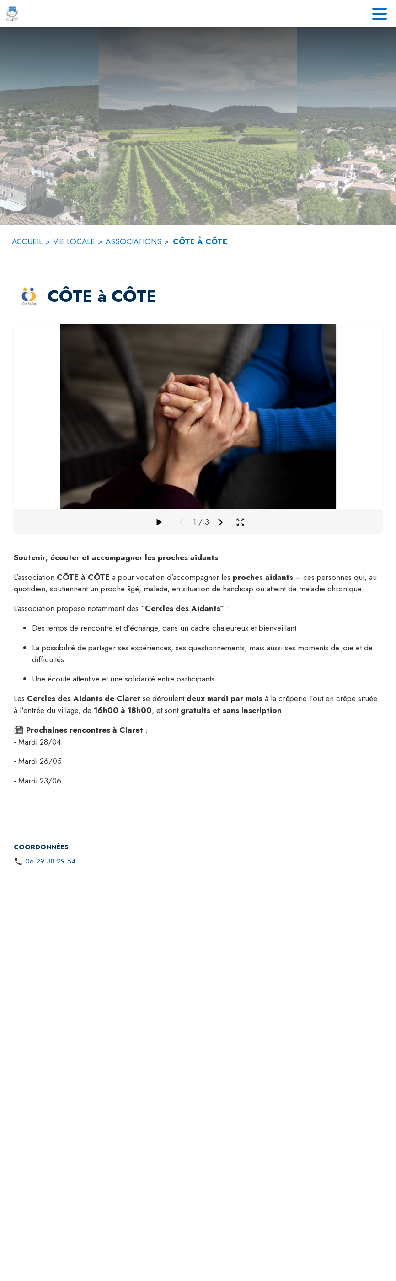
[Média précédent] (181, 522)
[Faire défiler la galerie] (159, 522)
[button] (29, 296)
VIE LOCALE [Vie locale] (74, 241)
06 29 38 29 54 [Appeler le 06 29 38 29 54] (50, 861)
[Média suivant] (220, 522)
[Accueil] (12, 14)
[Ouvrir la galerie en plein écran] (240, 522)
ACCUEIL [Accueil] (27, 241)
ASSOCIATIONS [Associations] (133, 241)
